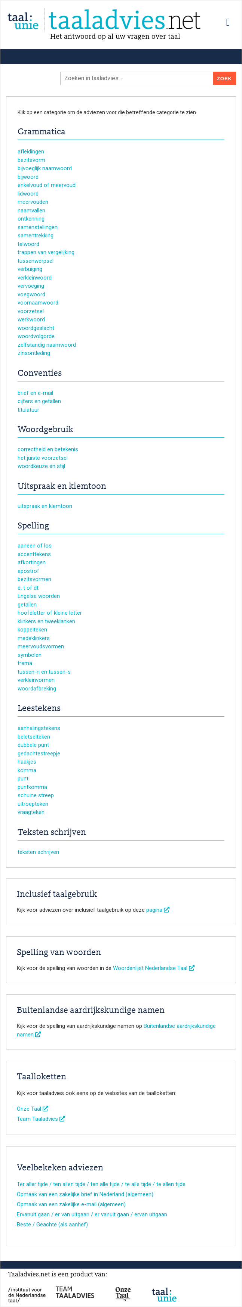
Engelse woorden (39, 596)
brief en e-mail (35, 393)
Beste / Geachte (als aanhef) (52, 1224)
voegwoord (31, 294)
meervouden (33, 202)
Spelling (33, 526)
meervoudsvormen (41, 646)
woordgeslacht (36, 328)
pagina (157, 910)
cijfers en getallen (39, 401)
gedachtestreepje (39, 753)
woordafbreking (37, 688)
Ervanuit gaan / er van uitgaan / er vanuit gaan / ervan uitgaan (92, 1214)
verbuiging (30, 269)
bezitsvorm (31, 160)
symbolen (30, 655)
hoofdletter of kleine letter (50, 612)
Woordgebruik (45, 429)
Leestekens (39, 708)
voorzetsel (31, 311)
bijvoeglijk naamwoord (45, 168)
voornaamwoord (38, 302)
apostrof (28, 571)
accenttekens (34, 554)
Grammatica (41, 132)
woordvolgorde (36, 336)
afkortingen (32, 562)
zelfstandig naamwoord (47, 344)
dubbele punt (33, 745)
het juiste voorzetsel (43, 458)
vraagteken (31, 812)
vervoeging (31, 286)
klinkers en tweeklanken (46, 621)
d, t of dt (28, 587)
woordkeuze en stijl (41, 466)
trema (25, 663)
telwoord (28, 244)
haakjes (27, 761)
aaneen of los (35, 545)
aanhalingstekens (39, 728)
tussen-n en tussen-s (44, 671)
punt (23, 778)
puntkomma (32, 787)
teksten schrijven (38, 852)
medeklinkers (34, 638)
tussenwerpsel (35, 261)
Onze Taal (32, 1108)
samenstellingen (38, 227)
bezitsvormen (34, 579)
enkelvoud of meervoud (47, 185)
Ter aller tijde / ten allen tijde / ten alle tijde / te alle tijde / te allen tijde (101, 1184)
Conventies (40, 373)
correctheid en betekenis (48, 449)
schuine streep (36, 795)
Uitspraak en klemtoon (62, 486)
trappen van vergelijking (46, 252)
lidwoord (28, 193)
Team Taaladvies (41, 1119)
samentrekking (35, 235)
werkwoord (31, 319)
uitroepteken (33, 804)
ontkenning (31, 218)
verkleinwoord (35, 277)
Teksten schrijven (52, 832)
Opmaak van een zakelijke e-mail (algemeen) (71, 1204)
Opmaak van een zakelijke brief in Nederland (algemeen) (85, 1194)
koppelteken (32, 629)
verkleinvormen (36, 680)
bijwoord (28, 177)
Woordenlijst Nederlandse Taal (153, 968)
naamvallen (31, 210)
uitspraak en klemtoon (45, 506)
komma (27, 770)
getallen (27, 604)
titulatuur (28, 409)
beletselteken (34, 736)
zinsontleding (34, 353)
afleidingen (31, 151)
